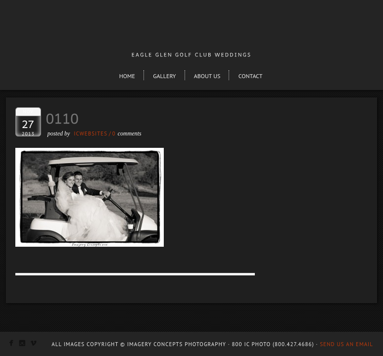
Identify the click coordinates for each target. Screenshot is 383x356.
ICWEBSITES (90, 133)
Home (127, 76)
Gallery (164, 76)
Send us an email (346, 344)
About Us (207, 76)
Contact (251, 76)
